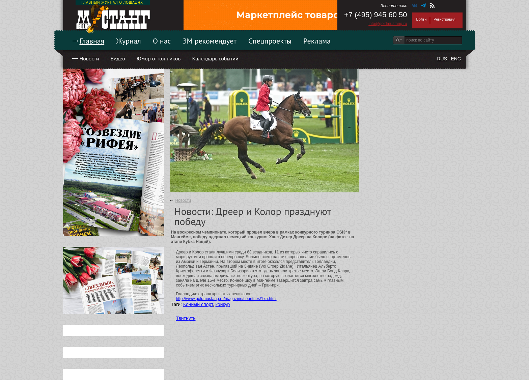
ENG (456, 58)
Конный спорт (198, 304)
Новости (89, 58)
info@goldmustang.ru (387, 23)
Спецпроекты (269, 41)
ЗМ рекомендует (210, 41)
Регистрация (444, 19)
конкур (223, 304)
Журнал (128, 41)
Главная (92, 41)
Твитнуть (186, 318)
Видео (117, 58)
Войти (421, 19)
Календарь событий (215, 58)
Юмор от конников (159, 58)
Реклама (317, 41)
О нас (162, 41)
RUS (442, 58)
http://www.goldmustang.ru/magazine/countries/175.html (226, 298)
